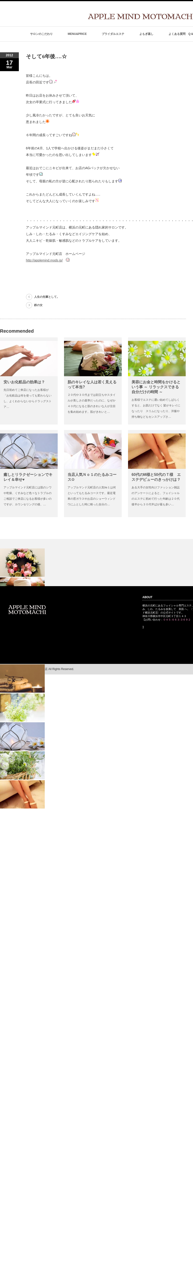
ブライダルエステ (113, 34)
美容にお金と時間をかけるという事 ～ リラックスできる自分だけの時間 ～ (156, 387)
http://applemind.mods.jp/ (44, 260)
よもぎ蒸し (146, 34)
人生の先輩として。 (47, 296)
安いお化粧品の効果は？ (24, 382)
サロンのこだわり (41, 34)
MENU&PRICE (77, 34)
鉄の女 (38, 305)
